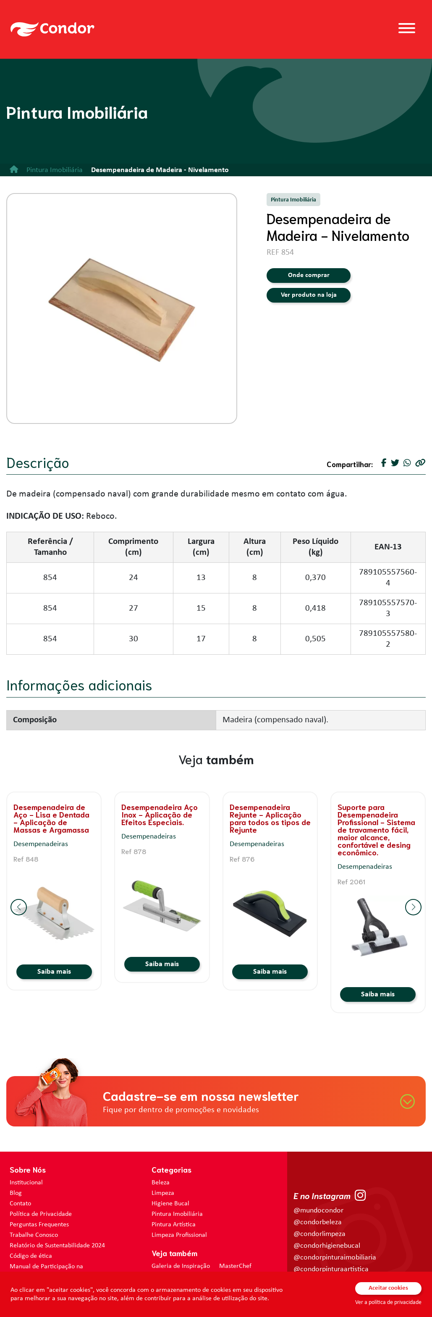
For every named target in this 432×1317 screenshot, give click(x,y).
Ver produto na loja (309, 295)
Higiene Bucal (170, 1203)
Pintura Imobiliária (177, 1214)
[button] (18, 907)
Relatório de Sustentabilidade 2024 (57, 1245)
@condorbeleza (317, 1222)
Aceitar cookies (388, 1288)
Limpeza (163, 1193)
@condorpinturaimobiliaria (334, 1258)
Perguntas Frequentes (39, 1224)
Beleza (161, 1182)
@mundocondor (318, 1211)
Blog (16, 1193)
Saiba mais (54, 972)
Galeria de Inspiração (181, 1266)
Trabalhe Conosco (34, 1235)
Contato (20, 1203)
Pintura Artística (174, 1224)
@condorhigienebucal (326, 1246)
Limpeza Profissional (179, 1235)
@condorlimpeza (319, 1234)
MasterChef (235, 1266)
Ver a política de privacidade (388, 1302)
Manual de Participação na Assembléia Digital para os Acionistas (60, 1270)
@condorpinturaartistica (331, 1269)
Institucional (26, 1182)
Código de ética (31, 1256)
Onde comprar (309, 275)
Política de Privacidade (41, 1214)
